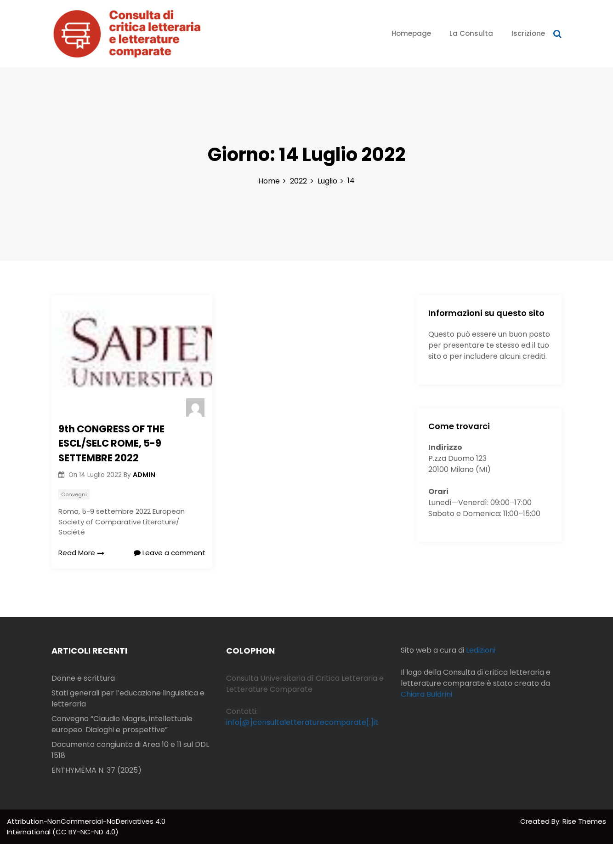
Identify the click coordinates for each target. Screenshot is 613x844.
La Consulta (471, 33)
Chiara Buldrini (426, 694)
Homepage (411, 33)
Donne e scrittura (83, 678)
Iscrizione (528, 33)
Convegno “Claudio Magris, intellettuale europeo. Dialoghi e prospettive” (122, 724)
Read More (81, 552)
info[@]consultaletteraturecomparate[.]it (302, 722)
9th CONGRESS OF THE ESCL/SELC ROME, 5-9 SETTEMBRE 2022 (111, 443)
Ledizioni (480, 650)
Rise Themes (584, 821)
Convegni (74, 494)
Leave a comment (169, 552)
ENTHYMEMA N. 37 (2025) (96, 770)
